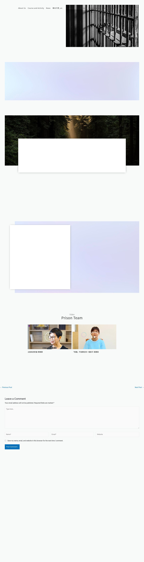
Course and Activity (36, 8)
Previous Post (6, 387)
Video (84, 8)
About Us (22, 8)
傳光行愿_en (57, 8)
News (48, 8)
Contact (111, 8)
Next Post (139, 387)
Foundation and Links (97, 8)
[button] (50, 337)
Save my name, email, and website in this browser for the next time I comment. (35, 441)
